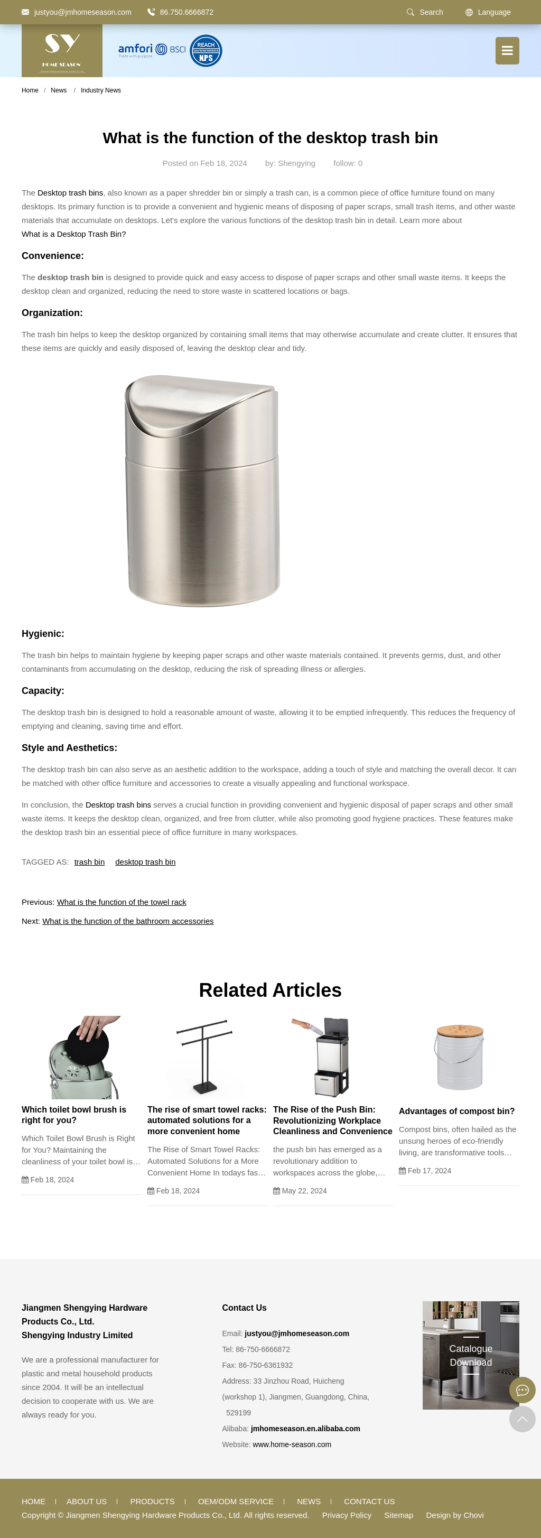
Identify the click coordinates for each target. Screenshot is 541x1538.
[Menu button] (507, 50)
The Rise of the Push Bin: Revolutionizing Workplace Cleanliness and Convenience (333, 1120)
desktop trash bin (145, 861)
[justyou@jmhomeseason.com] (77, 12)
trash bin (89, 861)
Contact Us (369, 1501)
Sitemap (398, 1515)
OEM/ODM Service (236, 1501)
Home (30, 90)
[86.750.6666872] (151, 12)
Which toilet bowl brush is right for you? (74, 1115)
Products (152, 1501)
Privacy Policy (346, 1515)
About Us (87, 1501)
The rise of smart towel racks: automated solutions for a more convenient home (207, 1120)
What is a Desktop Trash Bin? (74, 233)
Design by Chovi (455, 1515)
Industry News (101, 90)
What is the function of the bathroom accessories (127, 920)
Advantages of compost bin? (457, 1111)
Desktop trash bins (70, 192)
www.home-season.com (292, 1444)
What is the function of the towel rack (121, 901)
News (59, 90)
